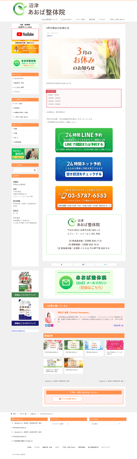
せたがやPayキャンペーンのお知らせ (114, 353)
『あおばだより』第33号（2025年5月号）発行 (27, 432)
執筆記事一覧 (118, 325)
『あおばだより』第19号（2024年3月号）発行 (110, 381)
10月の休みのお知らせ (72, 370)
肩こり (16, 137)
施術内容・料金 (19, 83)
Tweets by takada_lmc (18, 331)
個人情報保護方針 (93, 447)
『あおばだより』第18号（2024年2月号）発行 (57, 381)
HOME (29, 447)
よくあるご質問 (19, 87)
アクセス (102, 19)
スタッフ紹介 (80, 19)
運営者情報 (81, 447)
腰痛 (15, 129)
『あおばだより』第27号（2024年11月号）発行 (51, 370)
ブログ (57, 447)
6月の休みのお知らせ (92, 352)
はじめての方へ (66, 19)
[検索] (25, 170)
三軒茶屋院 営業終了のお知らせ (23, 441)
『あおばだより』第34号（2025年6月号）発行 (27, 423)
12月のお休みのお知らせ (51, 352)
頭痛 (15, 133)
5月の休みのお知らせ (71, 352)
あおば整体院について (49, 19)
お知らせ (49, 35)
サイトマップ (106, 447)
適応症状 (92, 19)
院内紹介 (17, 108)
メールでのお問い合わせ (70, 399)
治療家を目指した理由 (21, 112)
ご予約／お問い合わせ (116, 19)
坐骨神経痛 (17, 142)
